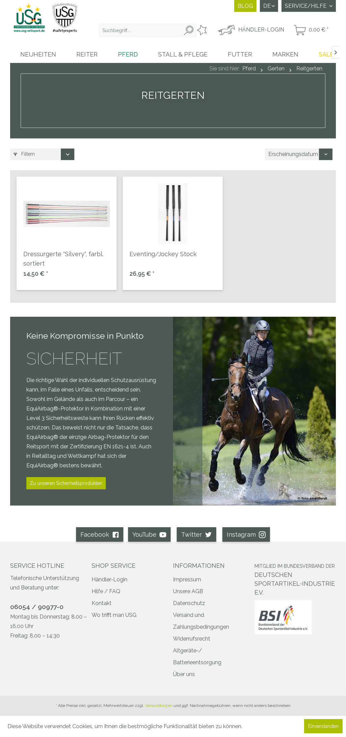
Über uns (184, 674)
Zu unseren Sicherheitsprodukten (66, 483)
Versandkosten (158, 705)
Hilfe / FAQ (106, 591)
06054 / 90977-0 (37, 606)
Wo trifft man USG (114, 615)
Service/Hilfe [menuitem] (306, 6)
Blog (245, 6)
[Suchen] (188, 30)
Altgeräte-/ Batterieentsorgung (197, 656)
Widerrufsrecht (191, 638)
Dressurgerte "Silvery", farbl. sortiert (63, 258)
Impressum (187, 579)
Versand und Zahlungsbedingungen (201, 621)
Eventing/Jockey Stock (163, 254)
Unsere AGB (188, 591)
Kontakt (102, 603)
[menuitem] (148, 30)
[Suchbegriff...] (148, 30)
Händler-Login (109, 579)
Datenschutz (189, 603)
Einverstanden (323, 726)
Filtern (24, 154)
